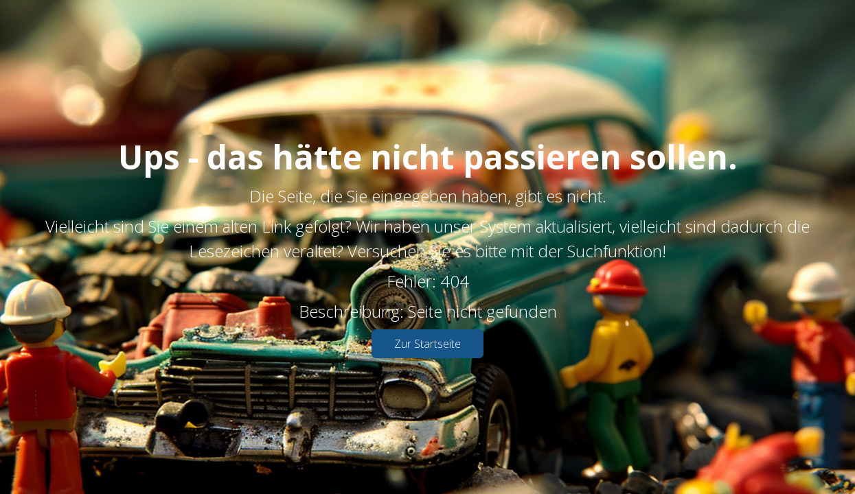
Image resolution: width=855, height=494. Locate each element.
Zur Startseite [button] (427, 343)
